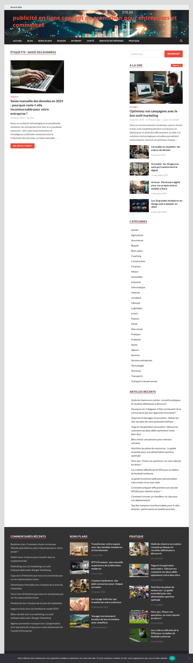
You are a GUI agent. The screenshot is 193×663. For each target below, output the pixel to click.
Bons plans (45, 41)
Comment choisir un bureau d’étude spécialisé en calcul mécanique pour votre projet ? (36, 548)
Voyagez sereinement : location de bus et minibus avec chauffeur (105, 619)
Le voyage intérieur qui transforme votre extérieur (106, 600)
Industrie (136, 282)
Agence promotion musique (25, 623)
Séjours (135, 349)
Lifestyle (135, 302)
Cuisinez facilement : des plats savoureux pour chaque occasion (107, 583)
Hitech (134, 271)
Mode (134, 323)
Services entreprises (111, 41)
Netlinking (16, 566)
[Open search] (181, 41)
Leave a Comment (171, 119)
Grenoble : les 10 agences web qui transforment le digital (165, 167)
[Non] (189, 658)
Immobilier (137, 276)
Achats (135, 229)
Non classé (137, 329)
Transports (137, 375)
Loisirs (134, 313)
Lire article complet (21, 145)
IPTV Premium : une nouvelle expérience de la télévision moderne (107, 565)
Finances (136, 266)
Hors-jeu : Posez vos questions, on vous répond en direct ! (165, 615)
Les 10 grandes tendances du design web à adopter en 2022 (166, 203)
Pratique (134, 41)
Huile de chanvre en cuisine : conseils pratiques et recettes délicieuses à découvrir (166, 548)
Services (14, 97)
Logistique (136, 308)
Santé (90, 41)
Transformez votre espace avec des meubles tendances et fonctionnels (106, 547)
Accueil (17, 41)
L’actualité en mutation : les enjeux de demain (165, 148)
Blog (30, 41)
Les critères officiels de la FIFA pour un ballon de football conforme (165, 633)
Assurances (137, 240)
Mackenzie (16, 603)
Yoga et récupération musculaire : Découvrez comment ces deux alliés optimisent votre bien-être (154, 430)
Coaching (136, 255)
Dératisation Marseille (22, 584)
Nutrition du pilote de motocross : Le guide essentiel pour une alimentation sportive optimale (153, 452)
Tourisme (136, 370)
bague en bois (18, 608)
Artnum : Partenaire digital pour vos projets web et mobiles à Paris (165, 185)
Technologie (137, 365)
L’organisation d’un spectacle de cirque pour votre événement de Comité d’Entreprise (37, 627)
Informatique (138, 287)
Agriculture (137, 235)
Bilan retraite (17, 614)
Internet (76, 41)
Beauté (135, 245)
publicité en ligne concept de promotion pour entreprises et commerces (95, 21)
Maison (61, 41)
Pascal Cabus (155, 119)
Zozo (32, 118)
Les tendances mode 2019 (44, 608)
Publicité (136, 339)
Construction (138, 261)
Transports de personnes (144, 381)
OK (172, 658)
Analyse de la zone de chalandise (45, 603)
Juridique (136, 297)
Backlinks (16, 544)
